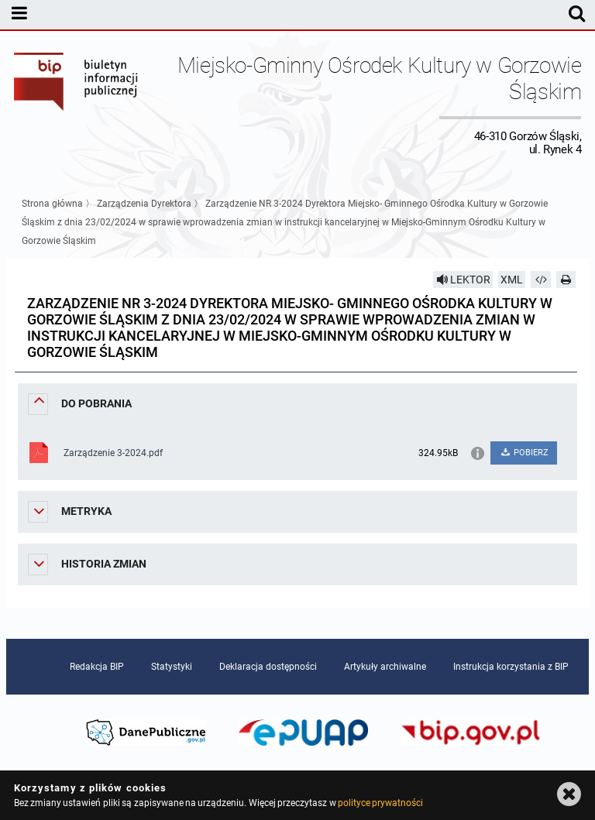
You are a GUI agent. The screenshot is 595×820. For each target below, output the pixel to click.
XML (511, 279)
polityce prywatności (380, 803)
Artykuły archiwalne (385, 666)
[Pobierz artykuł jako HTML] (541, 279)
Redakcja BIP (97, 666)
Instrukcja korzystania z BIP (511, 666)
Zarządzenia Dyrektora (144, 203)
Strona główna (52, 203)
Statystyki (171, 666)
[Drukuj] (566, 279)
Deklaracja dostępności (268, 666)
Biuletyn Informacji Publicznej (76, 104)
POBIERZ (524, 453)
